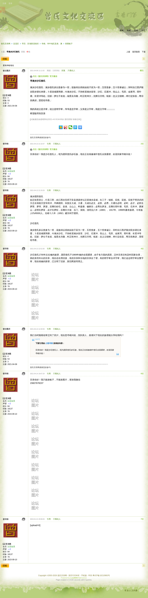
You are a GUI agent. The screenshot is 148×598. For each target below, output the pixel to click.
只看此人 (71, 70)
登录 (10, 3)
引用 (49, 144)
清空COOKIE (73, 575)
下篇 (144, 52)
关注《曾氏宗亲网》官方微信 (45, 76)
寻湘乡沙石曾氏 (13, 52)
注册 (4, 3)
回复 (63, 70)
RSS (90, 575)
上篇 (128, 52)
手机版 (84, 575)
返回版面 (136, 52)
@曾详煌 (49, 343)
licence (84, 578)
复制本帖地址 (8, 65)
